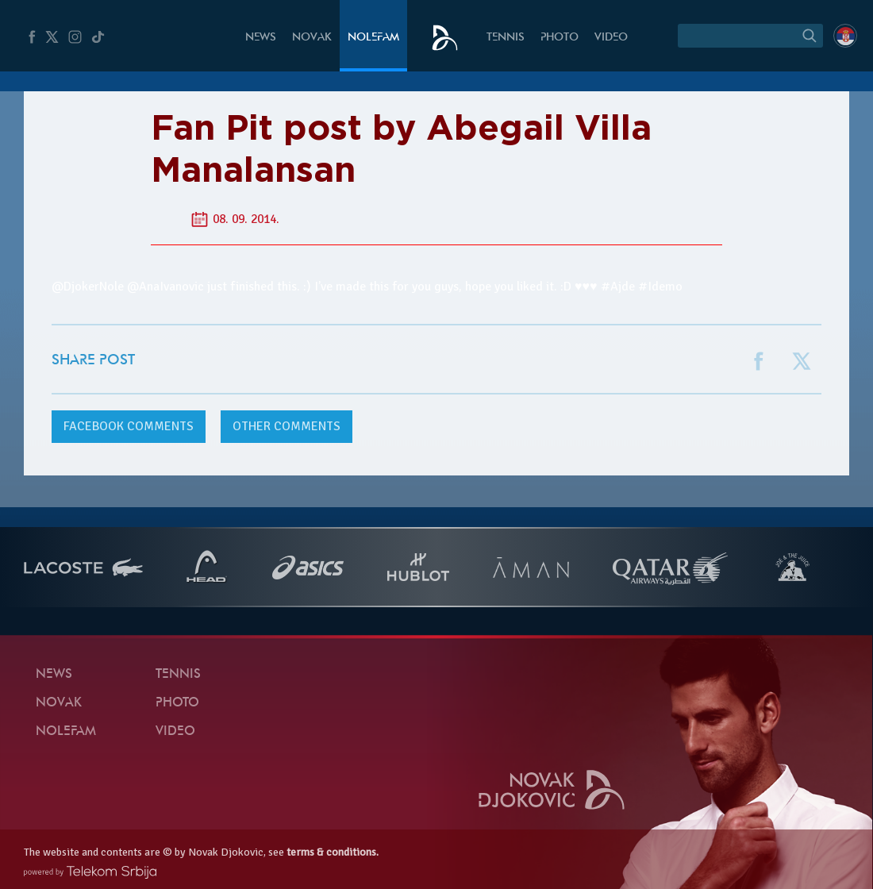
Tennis (505, 38)
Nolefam (373, 38)
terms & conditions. (333, 852)
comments (128, 426)
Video (611, 38)
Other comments (286, 426)
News (260, 38)
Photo (559, 38)
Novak (312, 38)
